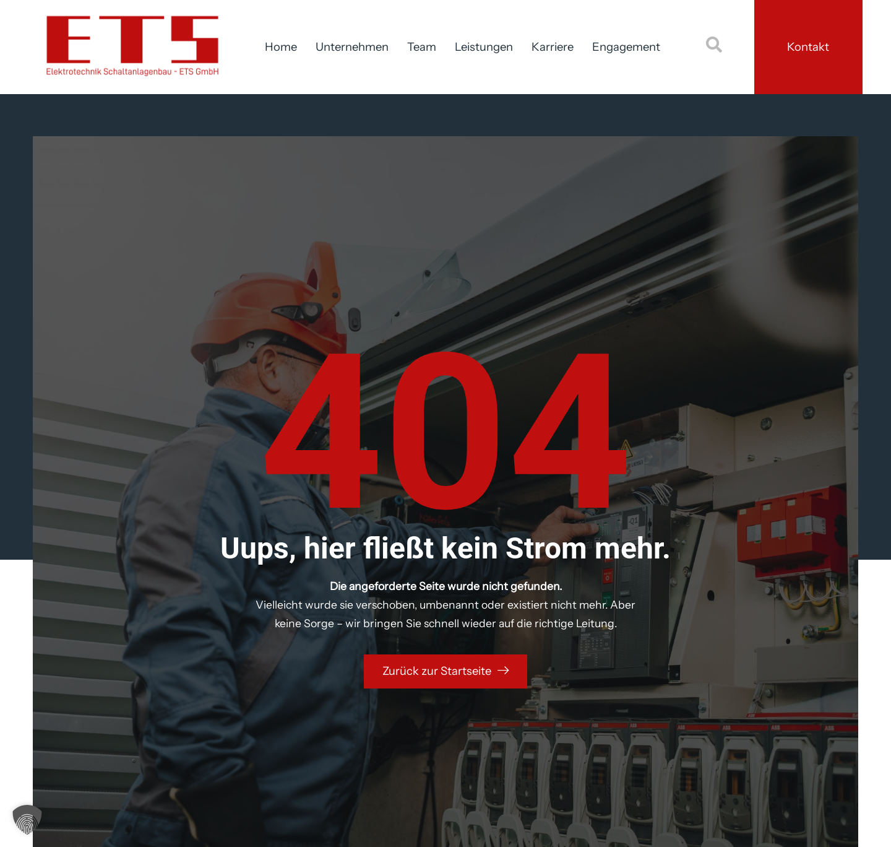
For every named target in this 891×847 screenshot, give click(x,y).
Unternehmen (352, 47)
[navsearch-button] (714, 47)
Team (421, 47)
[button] (27, 820)
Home (281, 47)
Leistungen (484, 47)
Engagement (626, 47)
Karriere (553, 47)
